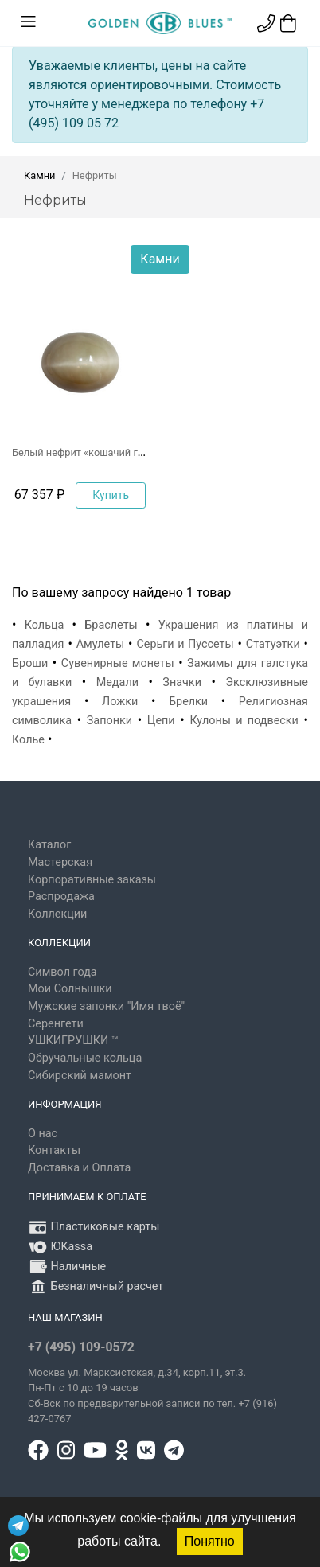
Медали (117, 682)
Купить (110, 495)
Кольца (44, 625)
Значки (181, 682)
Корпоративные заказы (92, 880)
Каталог (49, 845)
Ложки (120, 701)
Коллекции (57, 914)
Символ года (62, 972)
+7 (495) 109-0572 (81, 1347)
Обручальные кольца (85, 1058)
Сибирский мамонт (79, 1075)
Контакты (54, 1150)
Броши (30, 663)
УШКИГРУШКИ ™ (73, 1040)
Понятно (210, 1541)
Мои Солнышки (70, 989)
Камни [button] (159, 259)
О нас (42, 1133)
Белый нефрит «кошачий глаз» (85, 452)
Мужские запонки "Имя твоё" (106, 1006)
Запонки (109, 720)
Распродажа (61, 896)
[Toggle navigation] (28, 22)
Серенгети (56, 1024)
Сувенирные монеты (117, 663)
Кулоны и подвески (244, 720)
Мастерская (60, 862)
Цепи (161, 720)
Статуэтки (273, 644)
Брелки (188, 701)
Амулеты (100, 644)
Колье (28, 739)
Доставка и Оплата (79, 1168)
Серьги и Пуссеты (184, 644)
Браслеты (110, 625)
